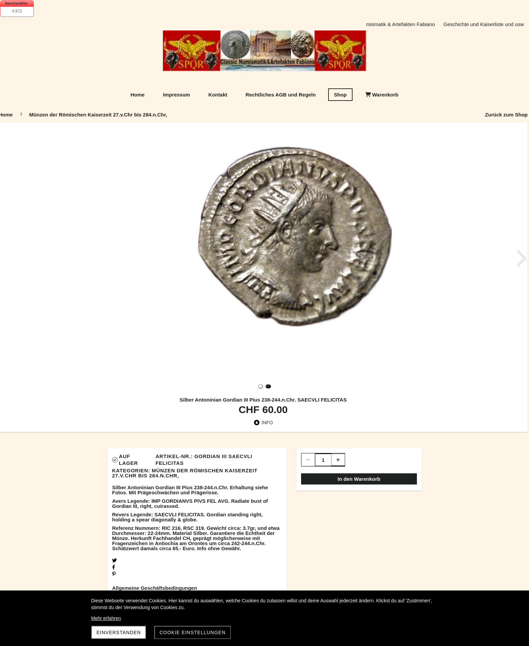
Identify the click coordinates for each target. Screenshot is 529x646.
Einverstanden (119, 632)
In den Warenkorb (359, 479)
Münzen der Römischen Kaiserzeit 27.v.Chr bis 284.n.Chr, (185, 473)
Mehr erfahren (106, 618)
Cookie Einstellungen (193, 632)
